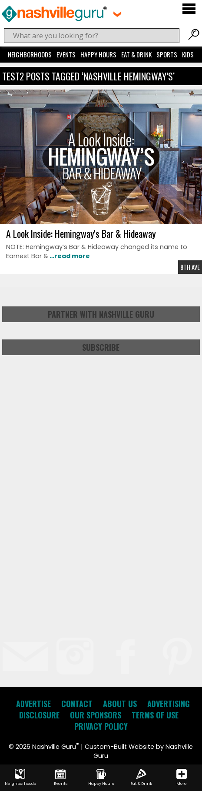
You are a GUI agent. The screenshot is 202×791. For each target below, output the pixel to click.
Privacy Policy (101, 726)
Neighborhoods (30, 54)
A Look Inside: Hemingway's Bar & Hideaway (81, 233)
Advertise (33, 703)
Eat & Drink (136, 54)
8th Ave (190, 267)
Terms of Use (155, 715)
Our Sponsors (95, 715)
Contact (77, 703)
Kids (188, 54)
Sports (166, 54)
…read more (69, 256)
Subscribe (100, 347)
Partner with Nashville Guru (101, 314)
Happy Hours (98, 54)
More (181, 777)
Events (66, 54)
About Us (120, 703)
